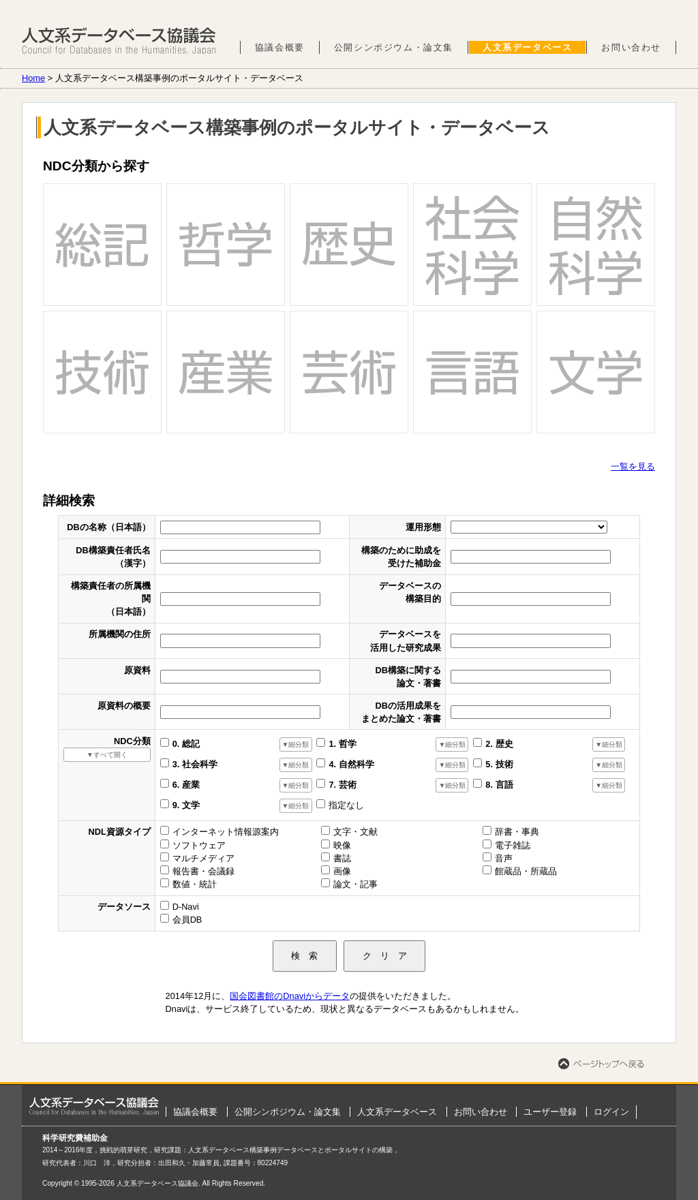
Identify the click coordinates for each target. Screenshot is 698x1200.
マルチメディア (203, 858)
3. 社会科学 (194, 764)
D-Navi (185, 907)
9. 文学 (186, 805)
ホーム (94, 1106)
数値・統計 (194, 884)
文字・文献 (355, 832)
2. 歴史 (499, 744)
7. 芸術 (342, 785)
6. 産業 (186, 785)
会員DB (187, 919)
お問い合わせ (631, 47)
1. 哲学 (342, 744)
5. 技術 (499, 764)
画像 (342, 871)
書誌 (342, 858)
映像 (342, 845)
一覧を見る (633, 466)
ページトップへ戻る (601, 1064)
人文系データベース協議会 (119, 41)
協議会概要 (280, 47)
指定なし (346, 805)
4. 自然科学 (351, 764)
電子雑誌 (512, 845)
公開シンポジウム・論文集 (393, 47)
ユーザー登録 (550, 1112)
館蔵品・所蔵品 (526, 871)
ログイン (611, 1112)
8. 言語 (499, 785)
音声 (504, 858)
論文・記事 (355, 884)
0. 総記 (186, 744)
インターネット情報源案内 (225, 832)
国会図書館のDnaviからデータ (290, 996)
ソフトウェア (199, 845)
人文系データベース (527, 47)
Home (33, 78)
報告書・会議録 (203, 871)
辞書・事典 (517, 832)
